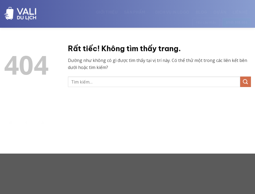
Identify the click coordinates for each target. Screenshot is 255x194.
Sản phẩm (136, 9)
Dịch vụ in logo (172, 9)
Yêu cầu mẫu (206, 20)
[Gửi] (245, 82)
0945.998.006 (236, 20)
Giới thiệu (107, 9)
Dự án (219, 9)
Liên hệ (240, 9)
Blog (201, 9)
